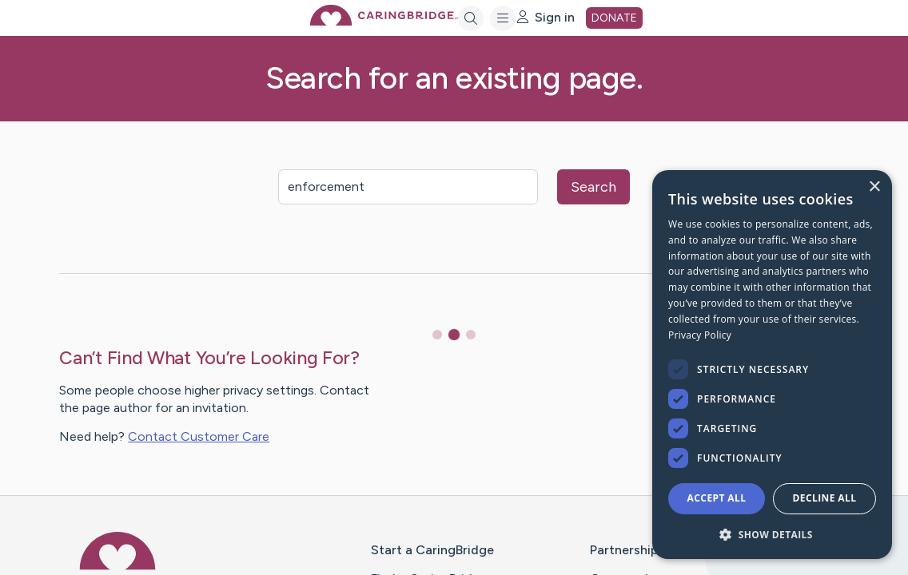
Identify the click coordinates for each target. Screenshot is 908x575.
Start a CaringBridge (432, 549)
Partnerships (627, 549)
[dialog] (772, 364)
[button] (772, 534)
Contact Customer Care (198, 436)
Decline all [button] (825, 498)
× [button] (874, 187)
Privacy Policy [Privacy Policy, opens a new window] (699, 335)
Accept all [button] (717, 498)
